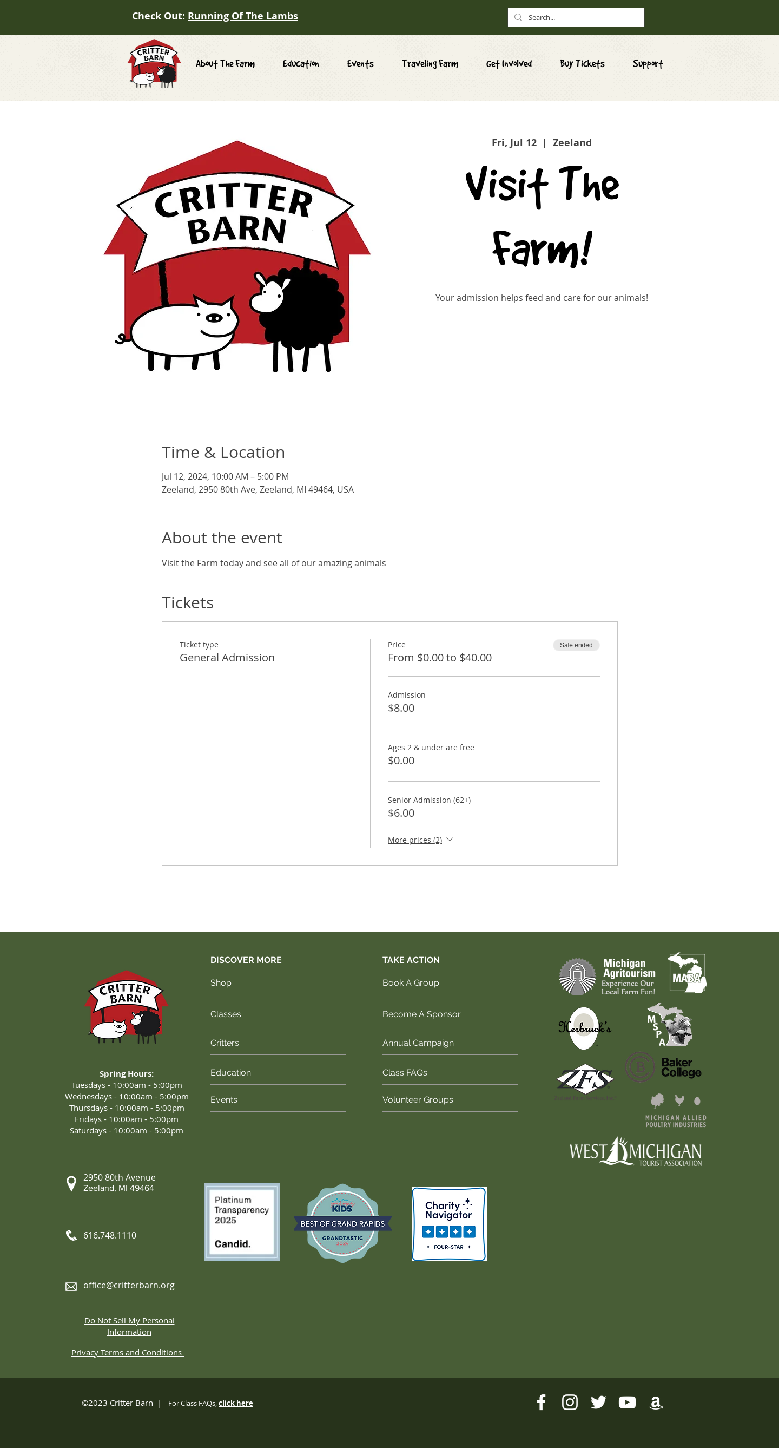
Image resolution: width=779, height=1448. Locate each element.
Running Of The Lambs (243, 16)
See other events (542, 357)
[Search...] (575, 17)
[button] (509, 63)
